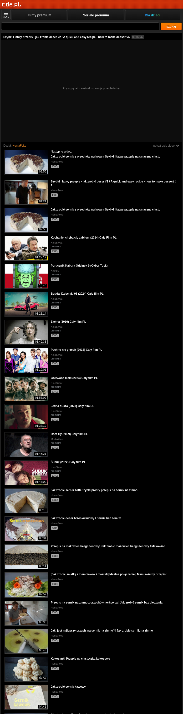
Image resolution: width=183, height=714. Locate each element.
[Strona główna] (11, 5)
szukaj (171, 26)
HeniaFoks (19, 145)
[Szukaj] (80, 26)
